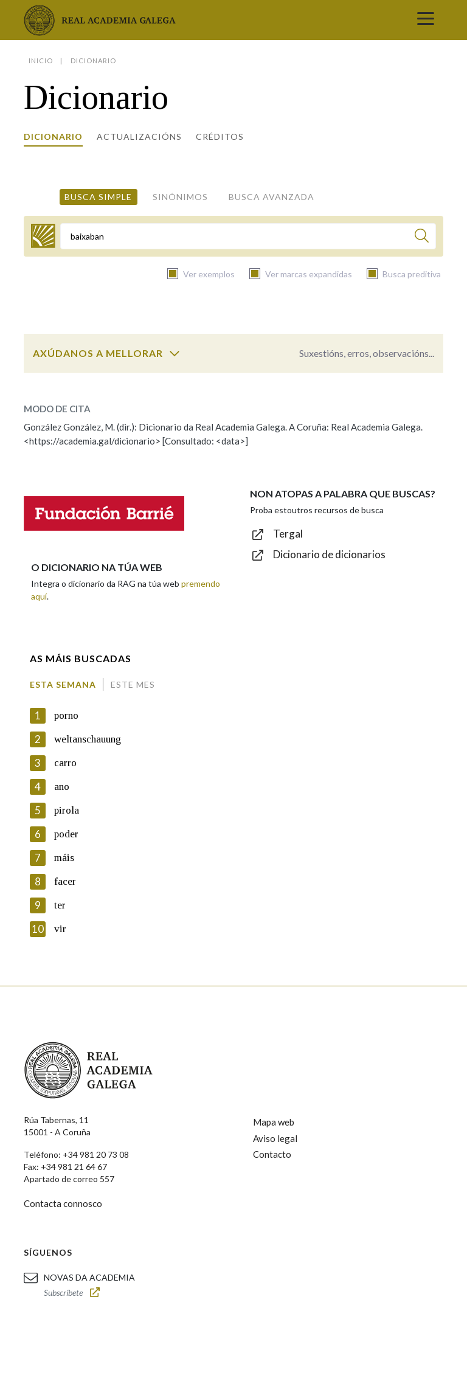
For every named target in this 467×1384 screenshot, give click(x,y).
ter (60, 905)
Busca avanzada (271, 197)
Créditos (220, 136)
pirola (66, 810)
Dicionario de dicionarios (329, 554)
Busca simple (98, 197)
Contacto (272, 1154)
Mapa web (273, 1121)
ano (61, 786)
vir (60, 929)
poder (66, 834)
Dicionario (53, 136)
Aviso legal (275, 1138)
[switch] (174, 353)
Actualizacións (139, 136)
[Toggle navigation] (425, 20)
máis (64, 857)
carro (65, 763)
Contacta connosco (63, 1203)
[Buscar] (422, 237)
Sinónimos (180, 197)
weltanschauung (87, 739)
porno (66, 715)
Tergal (288, 533)
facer (65, 881)
